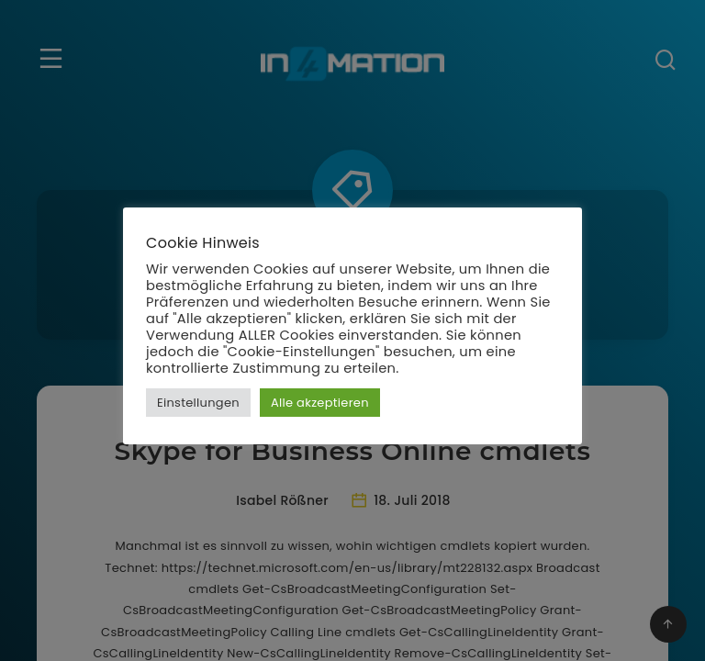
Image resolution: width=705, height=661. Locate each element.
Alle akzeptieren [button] (320, 402)
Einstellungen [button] (198, 402)
